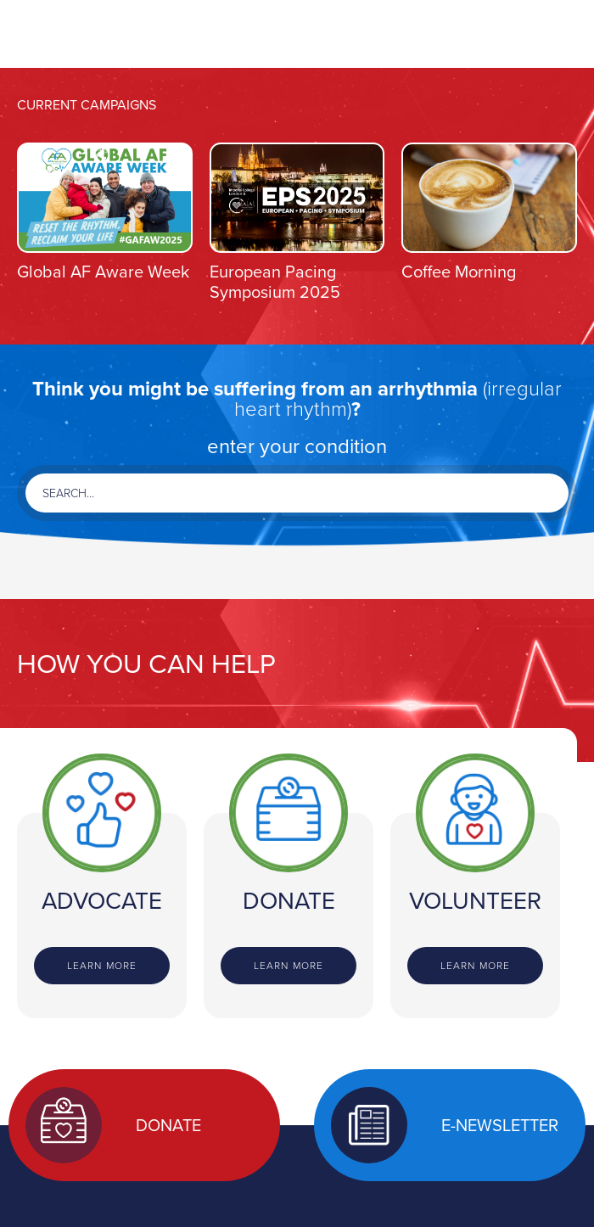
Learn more (102, 965)
